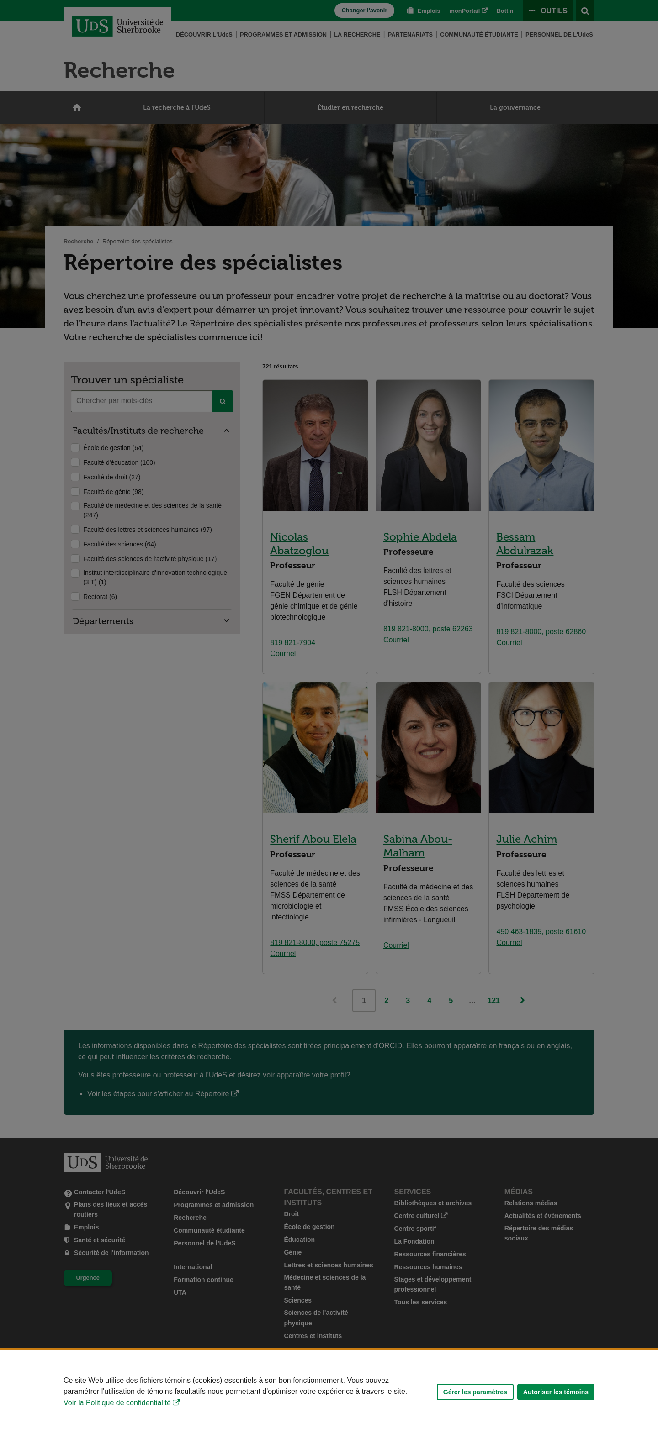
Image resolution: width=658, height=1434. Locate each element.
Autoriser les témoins (556, 1392)
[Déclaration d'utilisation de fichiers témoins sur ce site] (329, 1392)
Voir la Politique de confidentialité (117, 1403)
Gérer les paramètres (475, 1392)
